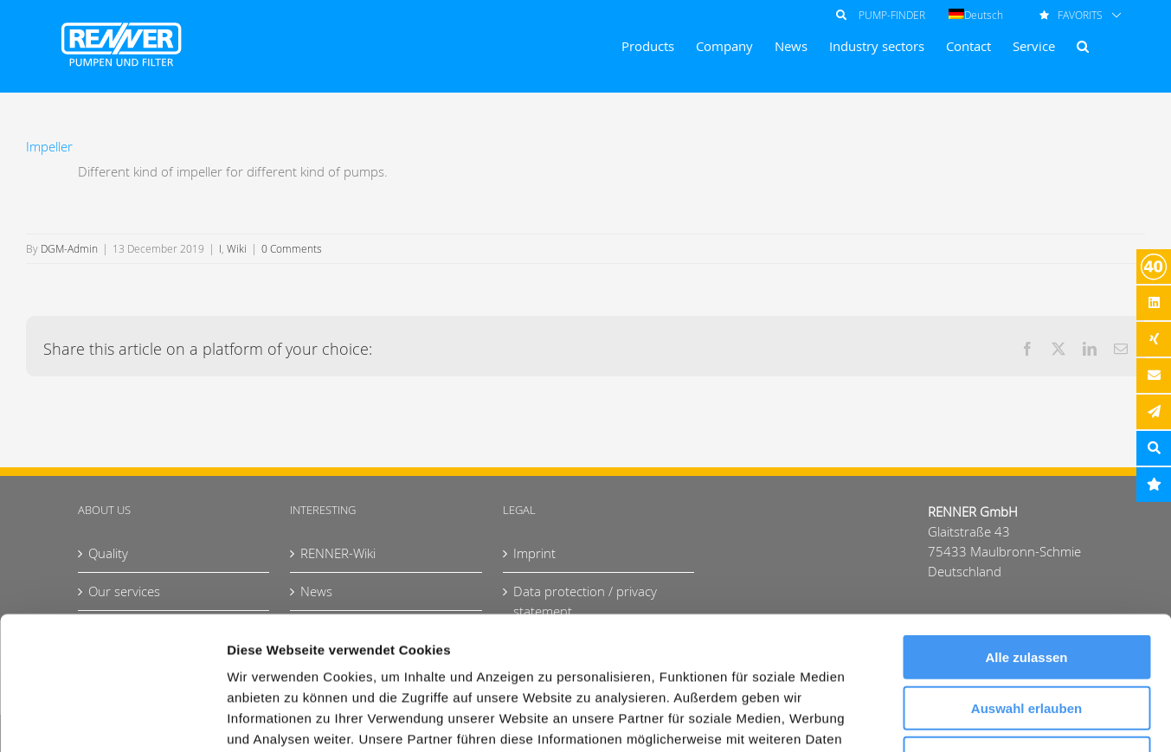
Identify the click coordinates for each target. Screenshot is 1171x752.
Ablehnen (1026, 625)
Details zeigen (920, 717)
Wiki (237, 248)
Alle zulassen (1026, 524)
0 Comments (291, 248)
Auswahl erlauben (1026, 575)
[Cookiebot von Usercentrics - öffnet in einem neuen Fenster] (112, 718)
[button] (1083, 46)
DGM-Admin (69, 248)
